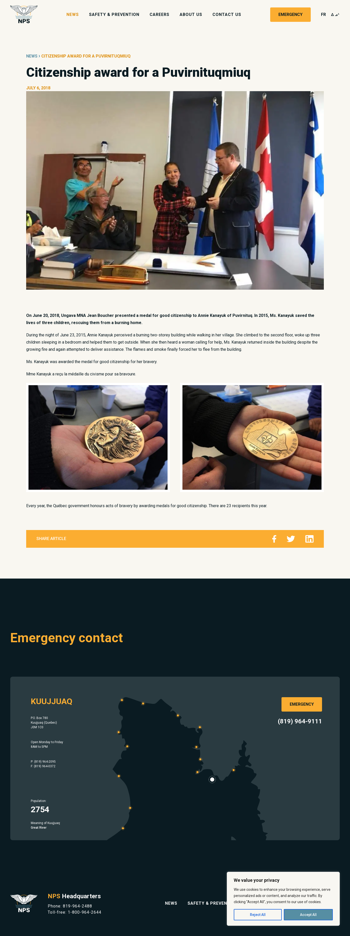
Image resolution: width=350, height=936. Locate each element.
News (72, 14)
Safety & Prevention (114, 14)
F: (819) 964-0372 (43, 766)
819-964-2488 (77, 906)
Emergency (290, 14)
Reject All (258, 915)
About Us (191, 14)
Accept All (308, 915)
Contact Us (226, 14)
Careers (159, 14)
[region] (283, 899)
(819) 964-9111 (300, 721)
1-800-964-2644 (84, 912)
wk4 (335, 14)
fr (323, 14)
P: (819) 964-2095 (43, 761)
